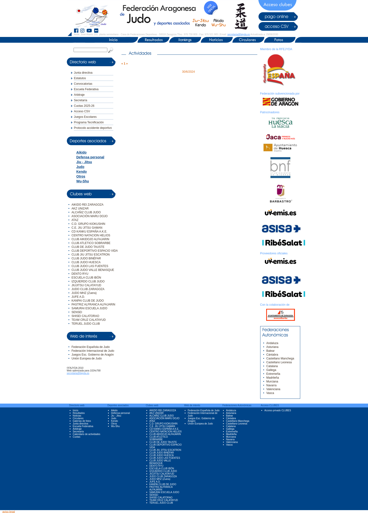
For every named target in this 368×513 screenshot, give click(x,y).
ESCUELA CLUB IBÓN (86, 277)
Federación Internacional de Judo (93, 350)
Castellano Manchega (280, 358)
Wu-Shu (82, 181)
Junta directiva (83, 72)
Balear (270, 350)
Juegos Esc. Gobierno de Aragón (93, 354)
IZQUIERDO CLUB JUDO (88, 281)
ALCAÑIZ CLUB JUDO (86, 212)
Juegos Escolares (85, 117)
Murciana (272, 381)
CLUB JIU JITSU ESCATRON (91, 254)
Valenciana (273, 389)
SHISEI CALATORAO (85, 316)
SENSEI (77, 312)
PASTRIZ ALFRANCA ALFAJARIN (93, 304)
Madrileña (272, 377)
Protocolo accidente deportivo (93, 128)
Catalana (272, 366)
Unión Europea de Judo (87, 358)
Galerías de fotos (82, 421)
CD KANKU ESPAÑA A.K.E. (89, 231)
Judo (80, 167)
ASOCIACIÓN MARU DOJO (90, 216)
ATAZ (75, 220)
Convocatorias (83, 83)
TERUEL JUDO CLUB (86, 323)
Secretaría (80, 100)
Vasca (270, 393)
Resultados (79, 413)
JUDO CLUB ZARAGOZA (88, 289)
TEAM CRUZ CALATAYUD (89, 320)
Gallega (271, 370)
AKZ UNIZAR (80, 208)
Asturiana (272, 347)
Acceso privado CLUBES (277, 410)
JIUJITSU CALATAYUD (86, 285)
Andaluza (272, 343)
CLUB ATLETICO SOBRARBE (91, 243)
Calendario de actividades (86, 434)
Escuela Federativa (86, 89)
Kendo (81, 171)
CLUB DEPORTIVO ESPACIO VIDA (95, 250)
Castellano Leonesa (279, 362)
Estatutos (80, 78)
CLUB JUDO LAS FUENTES (90, 266)
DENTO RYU (80, 273)
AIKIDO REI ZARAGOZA (88, 204)
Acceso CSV (82, 111)
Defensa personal (90, 157)
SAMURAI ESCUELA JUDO (89, 308)
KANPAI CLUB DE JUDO (88, 300)
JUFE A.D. (78, 296)
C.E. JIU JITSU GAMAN (87, 227)
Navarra (271, 385)
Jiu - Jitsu (84, 162)
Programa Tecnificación (89, 122)
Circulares (78, 418)
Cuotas (76, 436)
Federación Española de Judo (91, 347)
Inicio (75, 410)
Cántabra (272, 354)
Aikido (81, 152)
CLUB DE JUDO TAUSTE (88, 247)
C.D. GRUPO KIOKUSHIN (88, 224)
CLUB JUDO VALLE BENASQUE (93, 270)
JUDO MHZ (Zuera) (84, 293)
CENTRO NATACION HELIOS (91, 235)
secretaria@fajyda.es (238, 34)
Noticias (77, 415)
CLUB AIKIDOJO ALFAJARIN (90, 239)
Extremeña (273, 374)
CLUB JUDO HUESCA (86, 262)
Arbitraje (79, 94)
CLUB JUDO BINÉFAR (86, 258)
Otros (80, 176)
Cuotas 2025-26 (84, 105)
